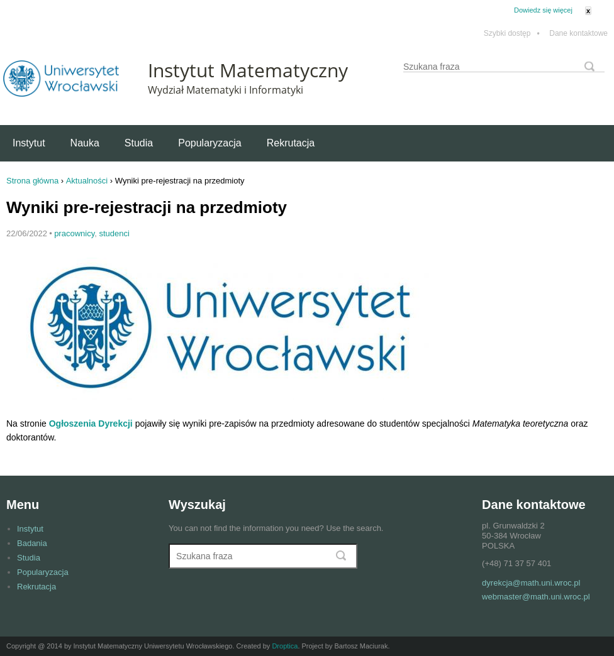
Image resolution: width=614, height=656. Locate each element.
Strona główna (32, 180)
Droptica (285, 646)
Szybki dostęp (512, 34)
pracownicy (74, 233)
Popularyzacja (210, 143)
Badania (32, 543)
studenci (114, 233)
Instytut (29, 143)
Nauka (84, 143)
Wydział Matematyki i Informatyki (225, 90)
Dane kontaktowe (578, 34)
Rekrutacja (291, 143)
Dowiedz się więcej (543, 10)
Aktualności (87, 180)
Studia (139, 143)
